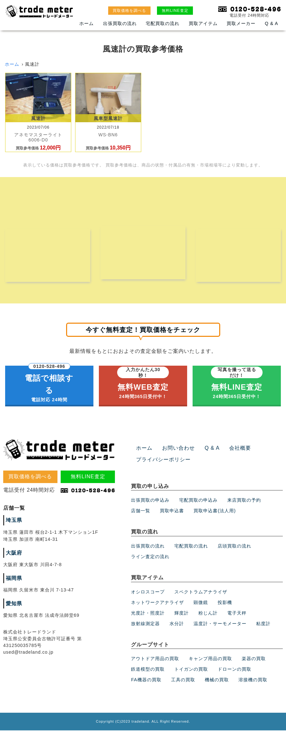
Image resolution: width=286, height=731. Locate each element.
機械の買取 (217, 680)
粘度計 (263, 623)
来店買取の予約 (244, 500)
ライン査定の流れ (150, 557)
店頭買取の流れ (234, 546)
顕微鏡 (201, 602)
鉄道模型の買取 (148, 669)
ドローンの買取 (234, 669)
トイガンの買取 (191, 669)
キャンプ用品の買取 (210, 659)
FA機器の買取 (146, 680)
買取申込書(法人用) (215, 511)
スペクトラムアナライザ (200, 592)
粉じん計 (208, 613)
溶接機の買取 (252, 680)
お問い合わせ (178, 448)
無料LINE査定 (175, 10)
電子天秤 (237, 613)
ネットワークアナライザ (157, 602)
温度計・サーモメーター (220, 623)
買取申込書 (172, 511)
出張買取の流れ (120, 23)
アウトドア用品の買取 (155, 659)
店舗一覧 (140, 511)
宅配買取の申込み (198, 500)
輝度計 (181, 613)
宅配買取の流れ (162, 23)
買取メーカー (241, 23)
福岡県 (14, 579)
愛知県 (14, 604)
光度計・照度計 (148, 613)
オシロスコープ (148, 592)
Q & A (271, 23)
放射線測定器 (145, 623)
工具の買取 (183, 680)
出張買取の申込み (150, 500)
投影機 (225, 602)
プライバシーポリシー (163, 460)
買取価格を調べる (129, 10)
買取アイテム (203, 23)
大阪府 (14, 553)
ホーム (86, 23)
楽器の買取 (254, 659)
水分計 (176, 623)
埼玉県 (14, 520)
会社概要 (240, 448)
